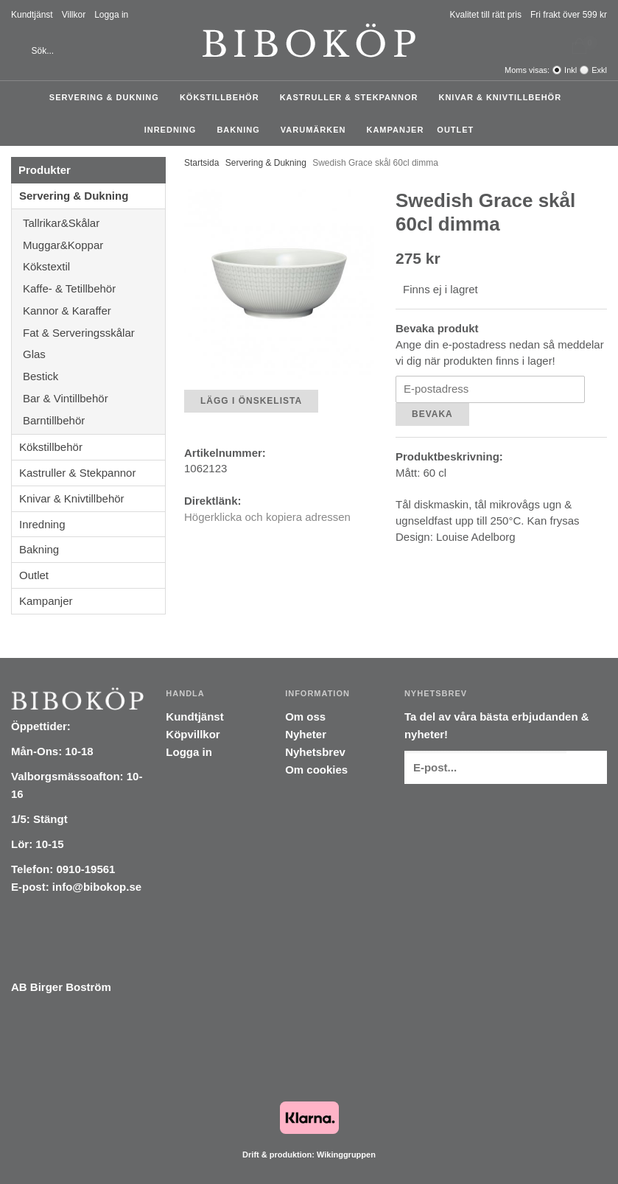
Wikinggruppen (346, 1154)
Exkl (599, 70)
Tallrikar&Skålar (94, 223)
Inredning (174, 129)
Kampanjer (395, 129)
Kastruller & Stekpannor (353, 97)
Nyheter (305, 734)
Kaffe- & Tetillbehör (94, 288)
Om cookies (316, 769)
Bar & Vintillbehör (94, 398)
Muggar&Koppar (94, 245)
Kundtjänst (32, 15)
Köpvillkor (193, 734)
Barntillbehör (54, 420)
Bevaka (432, 414)
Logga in (111, 15)
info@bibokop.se (96, 886)
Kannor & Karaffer (94, 310)
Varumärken (317, 129)
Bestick (94, 376)
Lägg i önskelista (251, 401)
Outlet (455, 129)
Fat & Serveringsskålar (94, 332)
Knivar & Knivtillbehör (503, 97)
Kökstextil (94, 266)
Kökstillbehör (223, 97)
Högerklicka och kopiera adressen (267, 517)
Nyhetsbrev (315, 752)
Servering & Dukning (107, 97)
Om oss (305, 716)
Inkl (570, 70)
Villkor (73, 15)
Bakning (242, 129)
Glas (94, 354)
